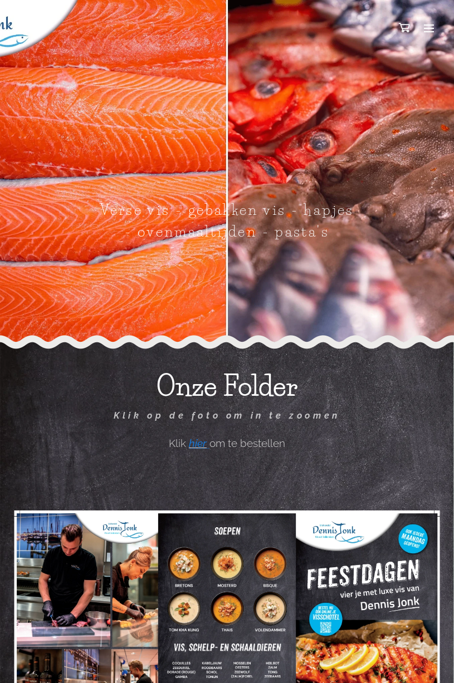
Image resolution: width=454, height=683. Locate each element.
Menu (429, 28)
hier (198, 442)
